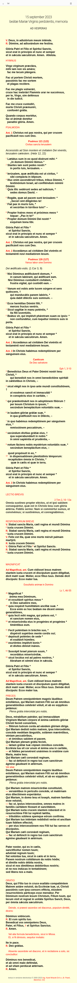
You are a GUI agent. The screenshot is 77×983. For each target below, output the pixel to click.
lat (8, 3)
